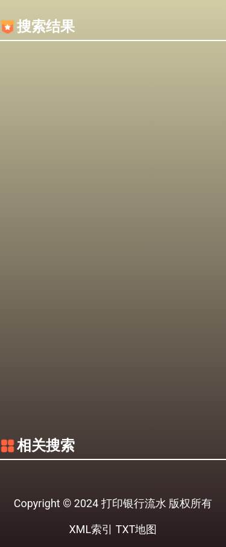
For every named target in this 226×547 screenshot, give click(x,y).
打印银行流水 (133, 503)
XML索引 (91, 529)
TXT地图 (136, 529)
